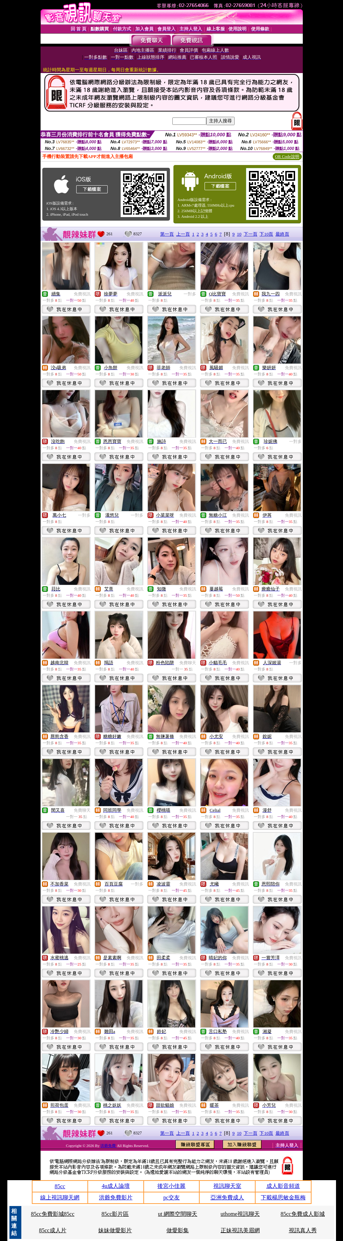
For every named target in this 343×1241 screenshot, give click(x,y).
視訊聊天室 (227, 1186)
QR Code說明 (287, 156)
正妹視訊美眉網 (240, 1230)
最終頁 (282, 234)
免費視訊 (82, 294)
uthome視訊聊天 (240, 1214)
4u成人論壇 (116, 1186)
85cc (60, 1186)
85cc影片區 (115, 1214)
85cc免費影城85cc (52, 1214)
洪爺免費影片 (116, 1197)
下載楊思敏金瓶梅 (283, 1197)
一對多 (190, 294)
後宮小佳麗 (171, 1186)
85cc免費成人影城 (303, 1214)
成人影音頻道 (283, 1186)
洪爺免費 (108, 1145)
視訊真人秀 (303, 1230)
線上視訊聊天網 (59, 1197)
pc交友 (171, 1197)
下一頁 (250, 234)
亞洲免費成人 (227, 1197)
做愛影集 (177, 1230)
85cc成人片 (52, 1230)
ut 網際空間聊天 (177, 1214)
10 (239, 234)
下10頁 (266, 234)
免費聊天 (187, 662)
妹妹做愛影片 (115, 1230)
